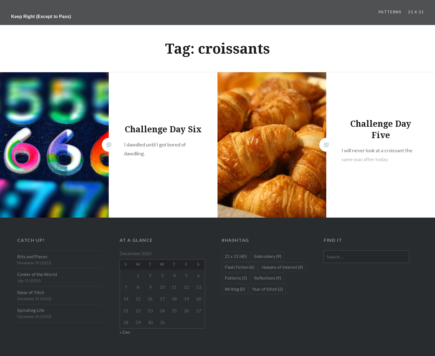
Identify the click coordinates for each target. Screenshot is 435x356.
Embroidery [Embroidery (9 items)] (267, 256)
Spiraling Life (30, 310)
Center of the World (37, 274)
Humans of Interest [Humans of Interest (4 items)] (282, 267)
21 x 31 (416, 11)
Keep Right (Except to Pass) (41, 16)
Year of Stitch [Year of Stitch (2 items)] (267, 289)
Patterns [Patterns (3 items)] (236, 277)
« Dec (125, 332)
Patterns (389, 11)
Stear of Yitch (30, 292)
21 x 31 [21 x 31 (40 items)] (236, 256)
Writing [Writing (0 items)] (235, 289)
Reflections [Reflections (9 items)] (267, 277)
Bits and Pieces (32, 256)
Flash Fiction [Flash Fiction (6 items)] (239, 267)
